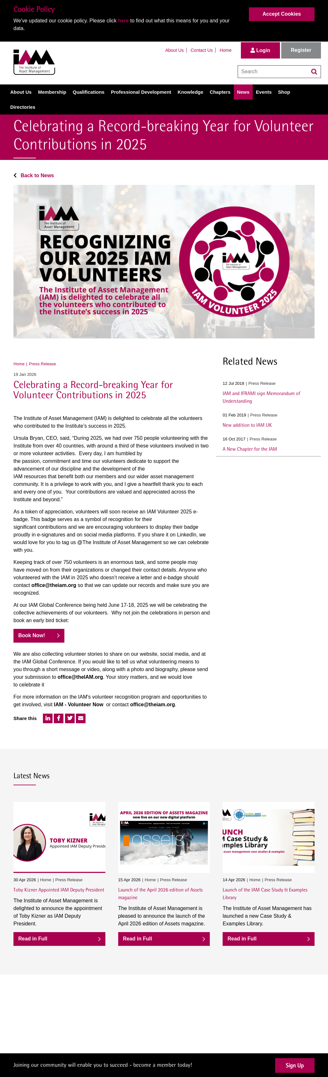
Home (226, 50)
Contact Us (202, 50)
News (243, 92)
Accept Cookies (281, 14)
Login (260, 50)
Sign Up (295, 1065)
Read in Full (32, 938)
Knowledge (190, 92)
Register (301, 50)
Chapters (220, 92)
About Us (174, 50)
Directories (22, 107)
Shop (284, 92)
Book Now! (31, 635)
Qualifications (88, 92)
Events (264, 92)
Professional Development (141, 92)
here (123, 20)
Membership (52, 92)
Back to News (33, 175)
